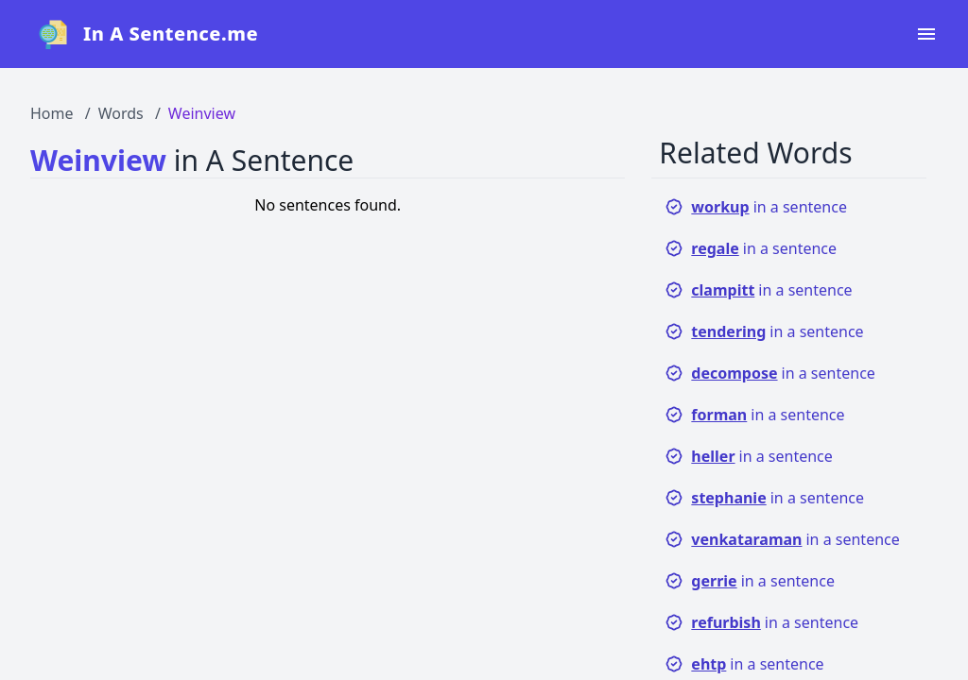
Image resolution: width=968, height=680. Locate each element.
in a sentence (756, 207)
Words (121, 113)
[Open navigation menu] (926, 34)
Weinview (201, 113)
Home (52, 113)
